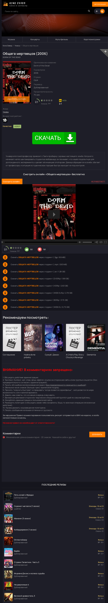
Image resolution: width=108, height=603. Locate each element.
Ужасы (17, 45)
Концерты (35, 39)
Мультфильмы (61, 39)
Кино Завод (7, 45)
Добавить (97, 434)
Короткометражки (92, 39)
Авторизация (98, 4)
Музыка (11, 39)
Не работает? (98, 181)
